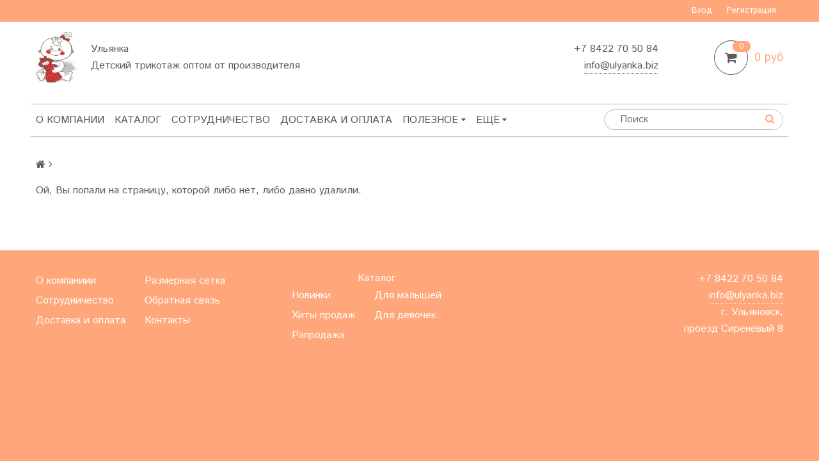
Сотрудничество (220, 120)
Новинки (311, 295)
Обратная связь (182, 300)
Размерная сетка (185, 280)
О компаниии (66, 280)
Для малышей (407, 295)
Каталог (138, 120)
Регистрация (751, 10)
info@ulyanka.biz (621, 65)
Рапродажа (318, 335)
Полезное (434, 120)
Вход (702, 10)
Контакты (504, 120)
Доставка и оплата (336, 120)
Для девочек (405, 315)
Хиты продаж (323, 315)
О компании (70, 120)
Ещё (558, 120)
